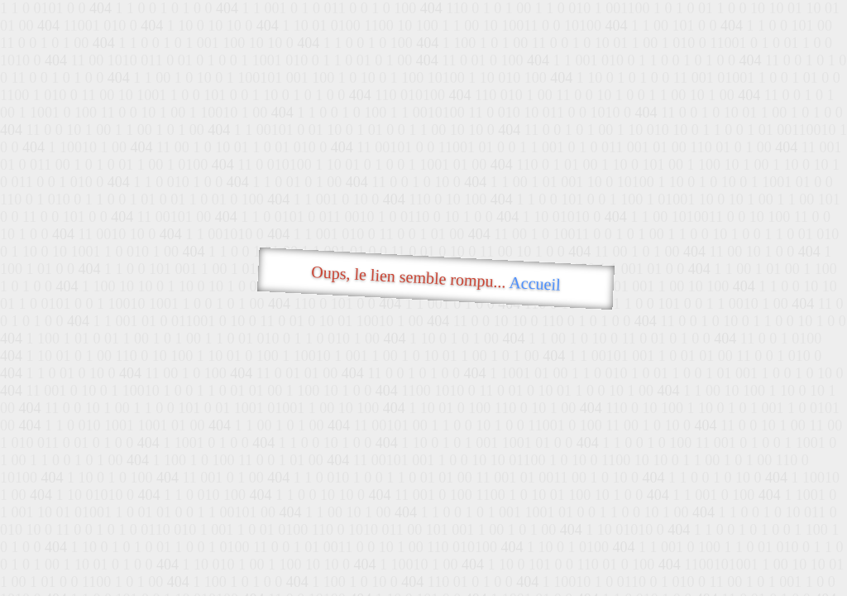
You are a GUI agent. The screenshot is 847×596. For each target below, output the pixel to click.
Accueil (535, 283)
